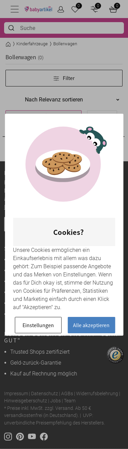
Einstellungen (38, 325)
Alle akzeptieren (91, 325)
